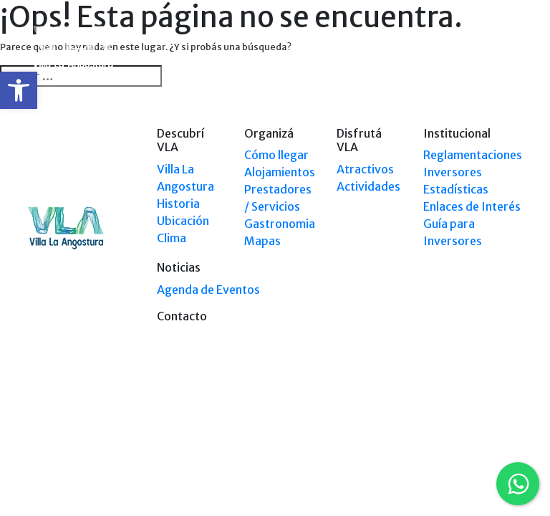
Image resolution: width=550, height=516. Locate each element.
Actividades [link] (368, 186)
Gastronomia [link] (279, 223)
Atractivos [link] (365, 169)
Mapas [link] (262, 241)
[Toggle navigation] (513, 48)
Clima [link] (171, 238)
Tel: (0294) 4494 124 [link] (482, 431)
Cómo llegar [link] (276, 155)
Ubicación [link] (183, 221)
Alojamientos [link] (279, 172)
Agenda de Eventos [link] (208, 289)
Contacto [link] (182, 316)
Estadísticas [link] (455, 189)
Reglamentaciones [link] (472, 155)
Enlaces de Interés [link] (472, 206)
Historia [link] (178, 203)
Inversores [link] (452, 172)
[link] (18, 90)
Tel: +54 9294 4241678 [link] (478, 445)
